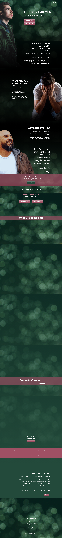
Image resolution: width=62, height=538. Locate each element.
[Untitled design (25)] (55, 2)
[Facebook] (57, 2)
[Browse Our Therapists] (37, 201)
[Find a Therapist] (29, 20)
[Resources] (46, 495)
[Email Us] (53, 2)
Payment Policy (28, 455)
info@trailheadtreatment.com (31, 523)
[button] (30, 2)
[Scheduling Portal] (31, 182)
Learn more (42, 383)
